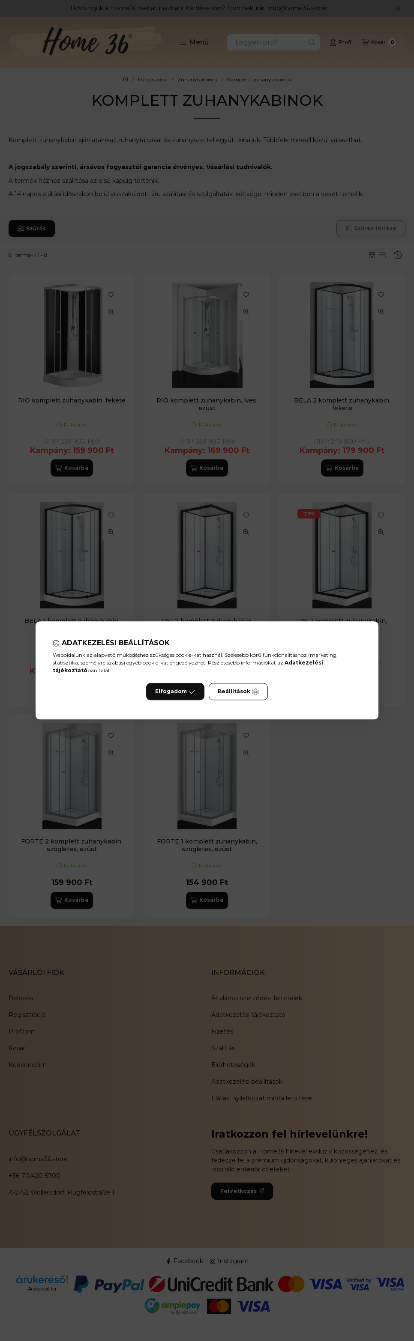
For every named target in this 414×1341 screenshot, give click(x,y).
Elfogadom (175, 691)
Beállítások (238, 691)
